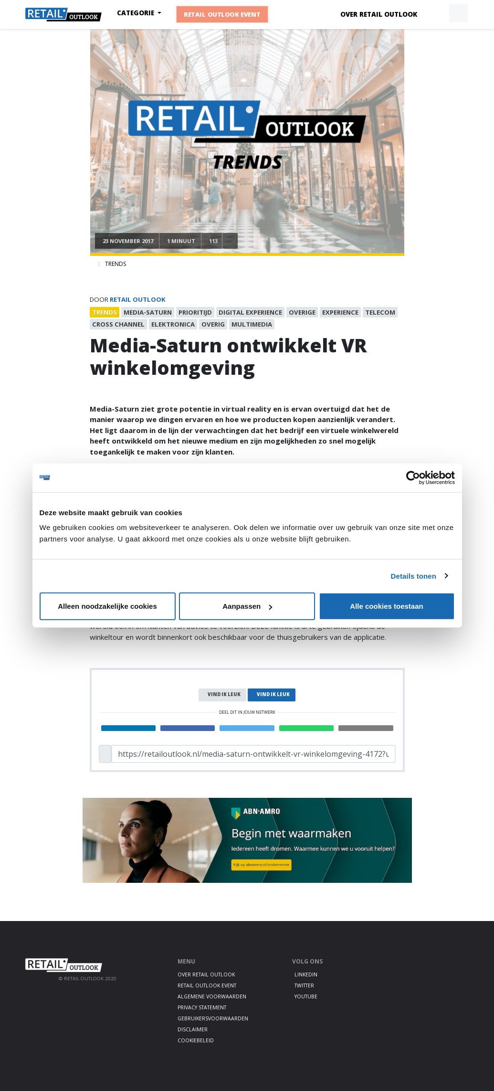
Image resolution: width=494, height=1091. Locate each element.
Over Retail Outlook (378, 14)
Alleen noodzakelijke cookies (107, 606)
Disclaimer (193, 1029)
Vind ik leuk (224, 694)
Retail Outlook (138, 299)
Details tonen (413, 576)
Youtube (305, 996)
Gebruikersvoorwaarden (213, 1018)
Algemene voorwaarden (212, 996)
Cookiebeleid (196, 1040)
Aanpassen (247, 606)
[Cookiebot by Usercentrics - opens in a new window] (413, 477)
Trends (115, 264)
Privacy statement (202, 1007)
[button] (436, 13)
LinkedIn (305, 974)
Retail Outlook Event (222, 14)
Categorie (136, 13)
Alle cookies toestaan (386, 606)
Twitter (304, 985)
